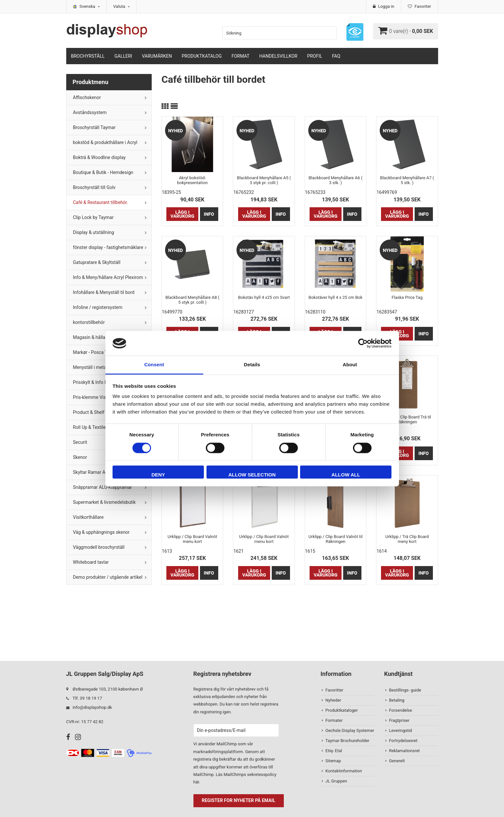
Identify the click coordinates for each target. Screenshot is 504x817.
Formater (334, 720)
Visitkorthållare (88, 517)
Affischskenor (87, 97)
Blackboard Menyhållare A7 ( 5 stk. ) (407, 180)
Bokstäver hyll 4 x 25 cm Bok (335, 297)
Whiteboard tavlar (91, 562)
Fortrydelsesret (403, 740)
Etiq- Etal (334, 750)
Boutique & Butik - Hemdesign (103, 172)
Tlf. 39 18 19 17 (87, 698)
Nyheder (333, 700)
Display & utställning (93, 232)
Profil (314, 56)
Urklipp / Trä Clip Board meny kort (407, 539)
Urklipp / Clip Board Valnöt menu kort (192, 539)
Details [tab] (252, 365)
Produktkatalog (202, 56)
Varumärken (157, 56)
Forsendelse (400, 710)
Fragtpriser (399, 720)
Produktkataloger (342, 710)
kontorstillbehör (89, 322)
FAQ (336, 56)
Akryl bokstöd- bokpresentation (192, 180)
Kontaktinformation (344, 770)
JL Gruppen (336, 781)
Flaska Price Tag (406, 297)
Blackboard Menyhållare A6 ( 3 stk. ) (335, 180)
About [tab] (350, 365)
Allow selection (252, 475)
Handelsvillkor (278, 56)
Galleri (123, 56)
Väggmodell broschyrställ (99, 547)
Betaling (397, 700)
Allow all (345, 475)
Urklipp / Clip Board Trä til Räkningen (407, 419)
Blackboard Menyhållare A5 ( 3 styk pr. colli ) (264, 180)
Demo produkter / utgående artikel (108, 577)
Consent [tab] (154, 365)
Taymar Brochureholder (348, 740)
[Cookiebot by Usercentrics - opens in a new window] (362, 343)
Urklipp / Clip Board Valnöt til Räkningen (336, 539)
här (196, 782)
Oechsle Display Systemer (350, 730)
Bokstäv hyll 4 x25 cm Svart (264, 297)
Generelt (397, 760)
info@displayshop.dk (92, 707)
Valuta (121, 6)
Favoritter (335, 690)
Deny (158, 475)
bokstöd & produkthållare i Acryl (105, 142)
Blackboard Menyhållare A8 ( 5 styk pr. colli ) (192, 300)
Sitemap (333, 760)
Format (241, 56)
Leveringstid (400, 730)
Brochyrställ (88, 56)
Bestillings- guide (405, 690)
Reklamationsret (404, 750)
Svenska (90, 6)
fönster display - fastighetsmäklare (108, 247)
